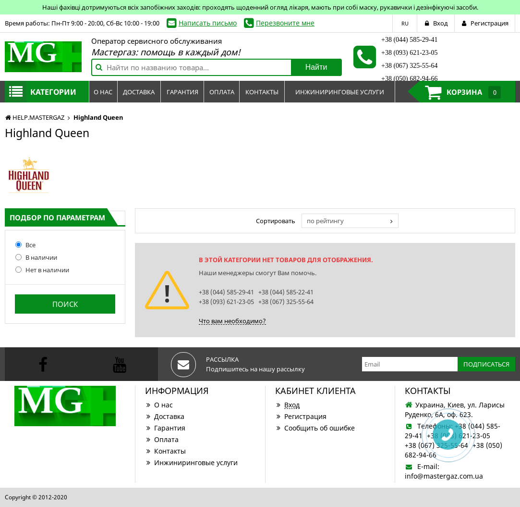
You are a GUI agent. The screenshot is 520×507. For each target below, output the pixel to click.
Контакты (165, 451)
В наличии (36, 257)
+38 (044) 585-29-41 (409, 39)
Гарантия (165, 427)
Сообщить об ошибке (315, 427)
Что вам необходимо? (232, 321)
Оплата (162, 439)
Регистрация (301, 416)
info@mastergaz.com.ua (444, 476)
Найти (316, 67)
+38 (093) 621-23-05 (409, 52)
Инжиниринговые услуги (191, 462)
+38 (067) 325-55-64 (409, 65)
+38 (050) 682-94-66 (409, 78)
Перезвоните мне (285, 22)
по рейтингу (325, 220)
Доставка (164, 416)
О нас (159, 404)
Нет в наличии (42, 270)
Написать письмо (208, 22)
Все (25, 245)
